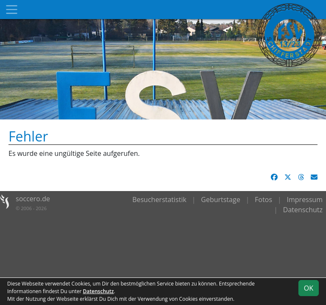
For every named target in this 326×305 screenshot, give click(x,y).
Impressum (305, 199)
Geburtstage (220, 199)
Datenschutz (303, 209)
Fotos (263, 199)
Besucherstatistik (159, 199)
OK (308, 288)
